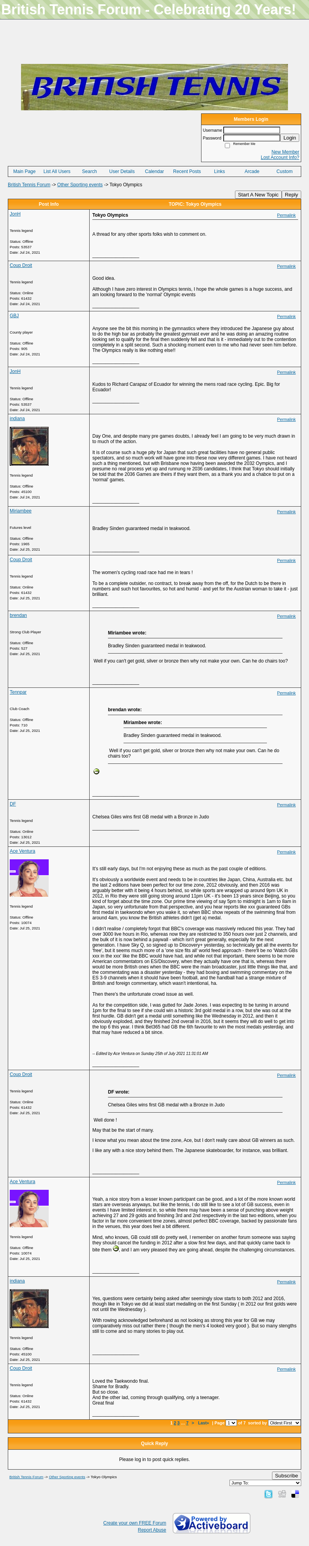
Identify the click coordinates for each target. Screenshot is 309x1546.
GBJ (14, 315)
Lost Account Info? (280, 157)
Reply (291, 195)
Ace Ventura (22, 851)
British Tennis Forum (29, 184)
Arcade (252, 171)
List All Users (56, 171)
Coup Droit (21, 265)
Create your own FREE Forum (134, 1523)
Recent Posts (187, 171)
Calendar (154, 171)
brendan (18, 615)
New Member (285, 152)
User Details (121, 171)
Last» (204, 1423)
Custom (285, 171)
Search (89, 171)
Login (289, 138)
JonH (15, 214)
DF (13, 804)
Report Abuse (152, 1530)
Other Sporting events (80, 184)
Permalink (286, 215)
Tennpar (18, 692)
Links (219, 171)
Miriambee (21, 511)
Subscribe (286, 1476)
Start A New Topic (258, 195)
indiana (17, 418)
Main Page (24, 171)
